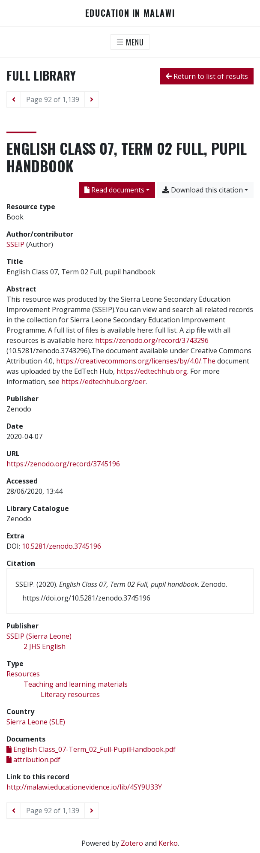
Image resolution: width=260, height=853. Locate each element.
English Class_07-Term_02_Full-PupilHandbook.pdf (91, 749)
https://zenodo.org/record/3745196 (63, 464)
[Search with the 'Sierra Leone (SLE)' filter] (35, 722)
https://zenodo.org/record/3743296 (152, 340)
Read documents (114, 190)
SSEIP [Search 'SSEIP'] (15, 244)
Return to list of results (207, 76)
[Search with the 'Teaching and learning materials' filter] (76, 684)
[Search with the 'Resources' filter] (23, 674)
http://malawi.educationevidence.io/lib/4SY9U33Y (84, 787)
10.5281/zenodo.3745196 (61, 546)
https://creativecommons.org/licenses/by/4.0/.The (135, 361)
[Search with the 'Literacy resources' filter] (70, 694)
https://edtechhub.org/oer (103, 381)
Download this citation (202, 190)
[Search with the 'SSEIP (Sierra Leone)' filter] (39, 636)
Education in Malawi (130, 13)
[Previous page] (13, 99)
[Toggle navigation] (130, 42)
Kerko (168, 843)
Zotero (132, 843)
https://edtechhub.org (152, 371)
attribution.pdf (33, 759)
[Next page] (91, 99)
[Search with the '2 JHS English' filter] (45, 646)
